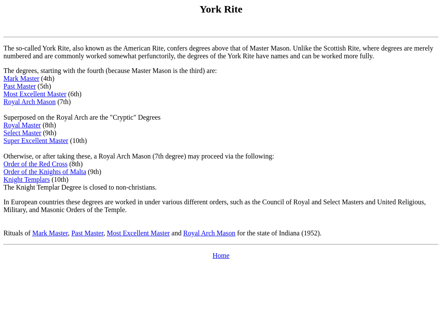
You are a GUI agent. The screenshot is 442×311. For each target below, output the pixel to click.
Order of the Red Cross (35, 164)
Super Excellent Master (35, 140)
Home (220, 255)
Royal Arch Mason (29, 101)
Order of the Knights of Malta (44, 171)
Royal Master (22, 125)
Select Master (22, 132)
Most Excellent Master (34, 94)
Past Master (19, 86)
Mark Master (21, 78)
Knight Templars (26, 179)
